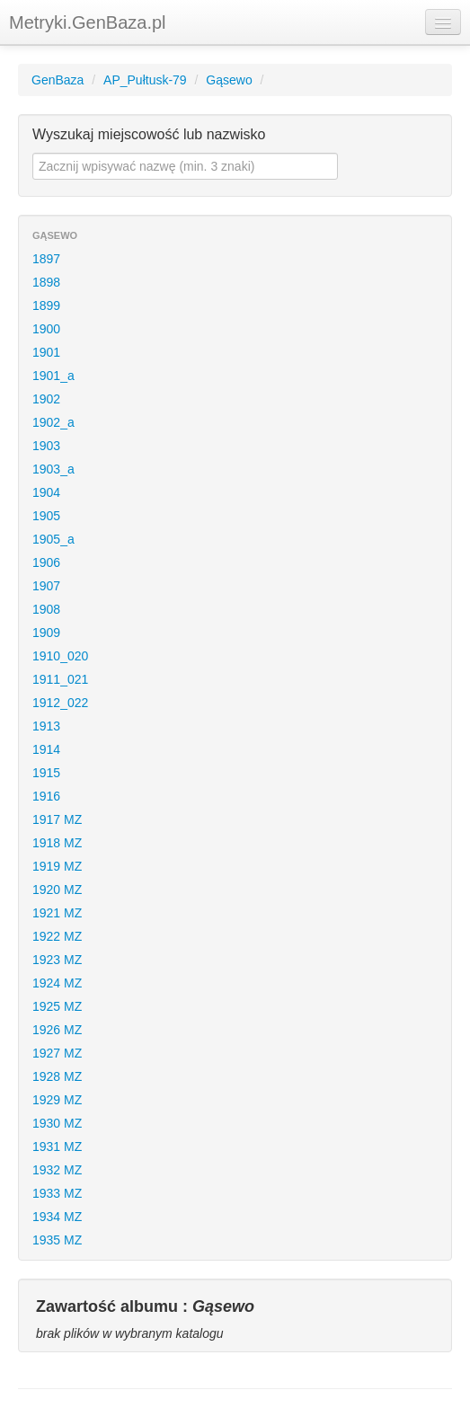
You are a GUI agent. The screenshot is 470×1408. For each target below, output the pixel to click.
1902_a (53, 422)
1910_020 (60, 656)
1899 (46, 305)
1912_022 (60, 702)
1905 (46, 516)
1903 (46, 445)
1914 (46, 749)
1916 (46, 796)
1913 (46, 726)
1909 (46, 632)
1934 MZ (57, 1216)
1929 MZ (57, 1100)
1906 (46, 562)
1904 (46, 492)
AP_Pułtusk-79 (145, 80)
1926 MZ (57, 1030)
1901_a (53, 375)
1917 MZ (57, 819)
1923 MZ (57, 959)
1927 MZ (57, 1053)
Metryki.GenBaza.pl (87, 22)
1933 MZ (57, 1193)
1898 (46, 282)
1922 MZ (57, 936)
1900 (46, 329)
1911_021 (60, 679)
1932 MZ (57, 1170)
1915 (46, 773)
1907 (46, 586)
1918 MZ (57, 843)
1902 (46, 399)
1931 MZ (57, 1146)
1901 (46, 352)
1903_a (53, 469)
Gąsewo (229, 80)
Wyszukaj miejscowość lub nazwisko (149, 134)
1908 (46, 609)
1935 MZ (57, 1240)
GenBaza (57, 80)
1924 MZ (57, 983)
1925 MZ (57, 1006)
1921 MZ (57, 913)
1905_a (53, 539)
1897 (46, 259)
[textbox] (185, 166)
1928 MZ (57, 1076)
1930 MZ (57, 1123)
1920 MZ (57, 889)
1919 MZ (57, 866)
